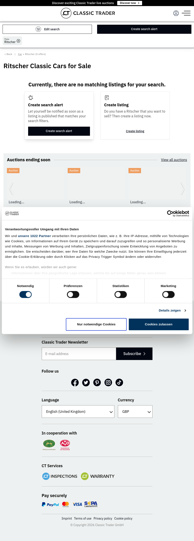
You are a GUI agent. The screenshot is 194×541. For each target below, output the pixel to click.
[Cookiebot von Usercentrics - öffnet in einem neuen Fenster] (170, 213)
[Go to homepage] (88, 13)
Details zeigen (170, 310)
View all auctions (174, 160)
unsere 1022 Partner (34, 236)
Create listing (135, 131)
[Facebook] (75, 382)
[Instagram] (108, 382)
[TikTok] (119, 382)
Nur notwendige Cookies (96, 324)
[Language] (78, 411)
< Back (8, 54)
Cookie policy (123, 518)
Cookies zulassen (158, 324)
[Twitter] (86, 382)
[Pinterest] (97, 382)
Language (50, 399)
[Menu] (176, 13)
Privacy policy (103, 518)
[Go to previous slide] (11, 188)
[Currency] (135, 411)
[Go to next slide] (182, 188)
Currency (126, 399)
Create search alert (144, 29)
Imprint (67, 518)
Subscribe (134, 353)
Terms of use (82, 518)
